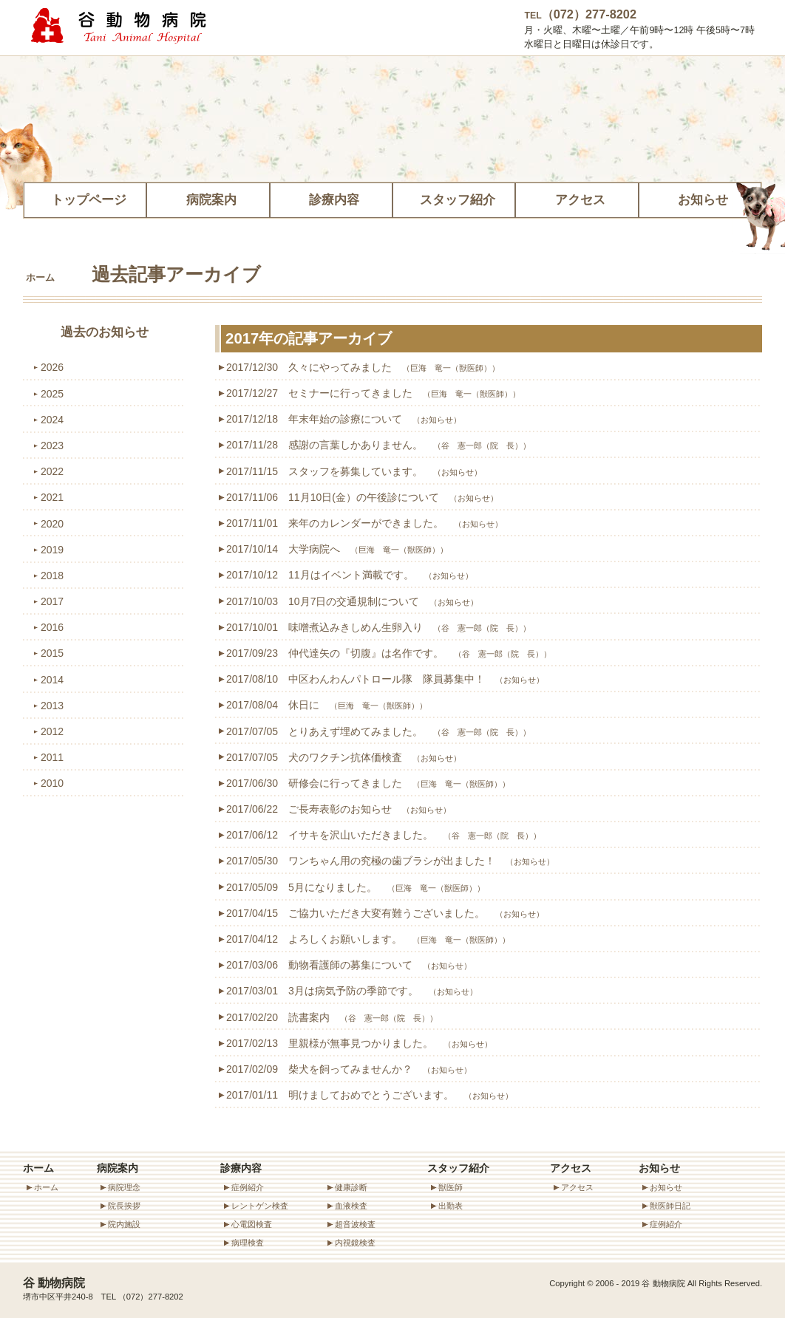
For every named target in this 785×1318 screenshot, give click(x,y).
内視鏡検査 (355, 1242)
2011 (52, 757)
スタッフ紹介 (454, 197)
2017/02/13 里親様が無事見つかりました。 (359, 1043)
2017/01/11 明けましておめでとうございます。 (369, 1095)
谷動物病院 (119, 25)
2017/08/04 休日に (326, 705)
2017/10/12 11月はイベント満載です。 (349, 575)
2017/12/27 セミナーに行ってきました (373, 393)
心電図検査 (251, 1224)
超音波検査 (355, 1224)
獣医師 (450, 1187)
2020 (52, 524)
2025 (52, 394)
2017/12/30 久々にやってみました (363, 367)
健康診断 (351, 1187)
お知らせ (700, 197)
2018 (52, 575)
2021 (52, 497)
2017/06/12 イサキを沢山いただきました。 (383, 835)
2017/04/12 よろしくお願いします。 (368, 939)
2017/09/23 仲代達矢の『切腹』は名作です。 (388, 653)
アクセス (576, 197)
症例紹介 (247, 1187)
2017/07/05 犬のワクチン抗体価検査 (343, 757)
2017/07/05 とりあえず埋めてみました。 (378, 731)
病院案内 (208, 197)
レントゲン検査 (259, 1205)
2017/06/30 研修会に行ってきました (368, 783)
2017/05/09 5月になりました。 (355, 887)
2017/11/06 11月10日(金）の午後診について (362, 497)
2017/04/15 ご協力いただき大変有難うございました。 (385, 913)
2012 (52, 731)
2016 (52, 627)
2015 (52, 653)
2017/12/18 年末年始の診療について (343, 419)
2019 (52, 550)
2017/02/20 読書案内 (332, 1017)
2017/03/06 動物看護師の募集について (349, 965)
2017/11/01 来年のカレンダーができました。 (364, 523)
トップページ (85, 197)
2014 (52, 680)
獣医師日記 (670, 1205)
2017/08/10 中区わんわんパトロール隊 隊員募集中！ (385, 679)
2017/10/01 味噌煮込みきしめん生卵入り (378, 627)
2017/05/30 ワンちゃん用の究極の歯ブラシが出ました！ (390, 861)
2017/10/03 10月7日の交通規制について (352, 601)
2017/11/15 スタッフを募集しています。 (354, 471)
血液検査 (351, 1205)
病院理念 (124, 1187)
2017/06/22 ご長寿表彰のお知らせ (338, 809)
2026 (52, 367)
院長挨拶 (124, 1205)
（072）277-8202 (580, 14)
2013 (52, 705)
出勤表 (450, 1205)
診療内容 (331, 197)
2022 (52, 471)
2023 (52, 445)
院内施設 (124, 1224)
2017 (52, 601)
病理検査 (247, 1242)
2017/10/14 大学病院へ (337, 549)
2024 (52, 420)
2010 (52, 783)
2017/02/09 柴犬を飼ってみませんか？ (349, 1069)
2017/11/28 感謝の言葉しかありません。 (378, 445)
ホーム (40, 278)
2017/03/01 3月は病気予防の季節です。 (352, 991)
